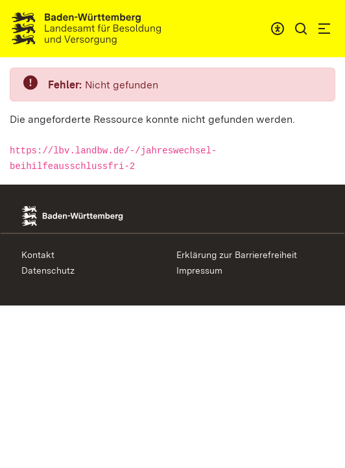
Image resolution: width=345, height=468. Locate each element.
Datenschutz (48, 270)
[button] (301, 29)
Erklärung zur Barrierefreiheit (236, 255)
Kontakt (37, 255)
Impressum (199, 270)
